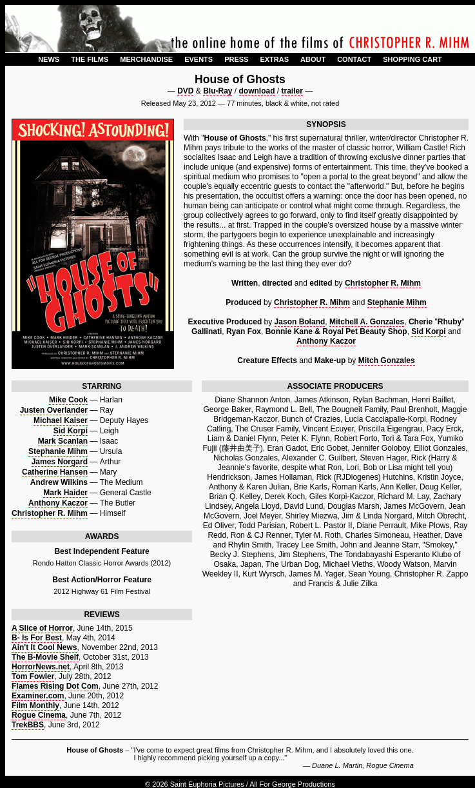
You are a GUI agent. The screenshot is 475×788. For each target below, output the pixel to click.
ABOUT (313, 59)
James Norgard (60, 461)
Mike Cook (68, 399)
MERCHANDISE (146, 59)
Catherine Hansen (55, 472)
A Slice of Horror (42, 628)
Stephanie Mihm (397, 302)
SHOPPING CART (412, 59)
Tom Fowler (33, 676)
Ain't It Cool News (44, 647)
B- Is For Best (37, 637)
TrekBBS (28, 724)
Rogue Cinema (39, 715)
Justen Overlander (54, 410)
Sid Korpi (428, 331)
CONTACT (354, 59)
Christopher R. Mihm (383, 283)
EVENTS (198, 59)
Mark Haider (65, 492)
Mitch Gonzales (386, 360)
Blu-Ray (217, 90)
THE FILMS (89, 59)
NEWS (48, 59)
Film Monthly (35, 705)
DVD (185, 90)
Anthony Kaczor (326, 341)
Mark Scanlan (63, 441)
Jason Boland (300, 321)
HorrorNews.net (41, 666)
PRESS (236, 59)
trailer (292, 90)
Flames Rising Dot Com (55, 686)
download (257, 90)
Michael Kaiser (61, 420)
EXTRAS (274, 59)
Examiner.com (38, 695)
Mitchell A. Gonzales (366, 321)
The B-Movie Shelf (45, 657)
